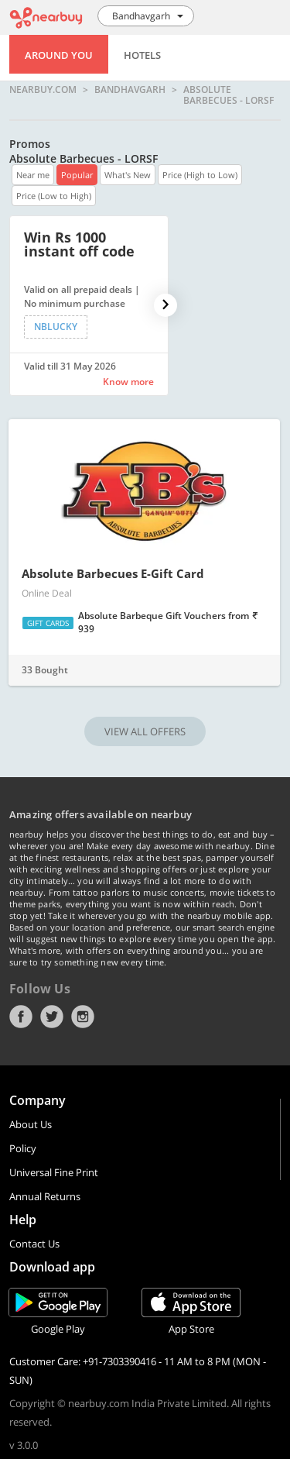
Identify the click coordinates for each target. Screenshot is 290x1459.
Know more (128, 381)
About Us (30, 1124)
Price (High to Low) (199, 175)
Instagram (82, 1016)
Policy (22, 1148)
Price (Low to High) (53, 195)
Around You (59, 55)
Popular (77, 175)
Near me (32, 175)
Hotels (142, 55)
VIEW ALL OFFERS (145, 731)
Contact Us (34, 1244)
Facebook (20, 1016)
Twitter (51, 1016)
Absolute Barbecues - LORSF (228, 94)
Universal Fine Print (53, 1172)
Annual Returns (44, 1196)
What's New (127, 175)
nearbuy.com (43, 90)
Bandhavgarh (129, 90)
